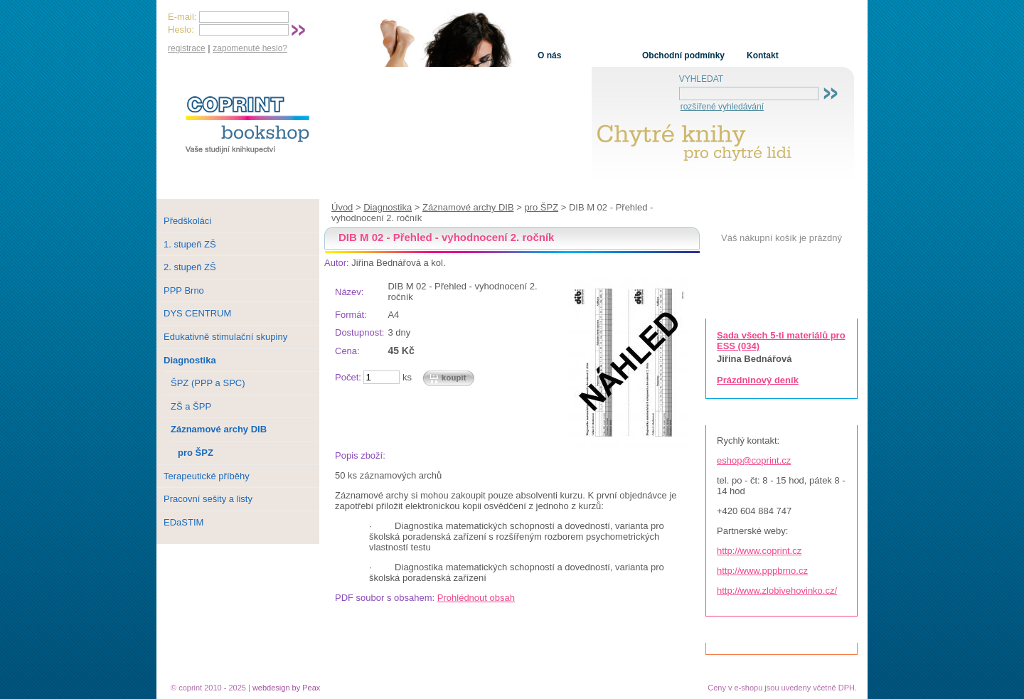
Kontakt (763, 55)
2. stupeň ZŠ (190, 267)
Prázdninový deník (758, 380)
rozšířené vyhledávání (722, 107)
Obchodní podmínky (683, 55)
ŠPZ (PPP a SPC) (208, 383)
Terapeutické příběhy (207, 476)
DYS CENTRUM (197, 313)
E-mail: (182, 16)
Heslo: (181, 29)
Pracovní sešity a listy (208, 498)
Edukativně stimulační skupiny (225, 336)
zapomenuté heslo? (250, 48)
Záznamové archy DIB (468, 207)
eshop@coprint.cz (754, 460)
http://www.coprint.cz (759, 550)
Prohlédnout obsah (476, 597)
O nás (549, 55)
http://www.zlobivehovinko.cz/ (777, 590)
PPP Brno (184, 290)
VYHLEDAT (701, 79)
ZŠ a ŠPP (191, 406)
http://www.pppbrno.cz (762, 570)
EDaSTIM (183, 522)
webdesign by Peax (286, 687)
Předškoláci (187, 220)
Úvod (342, 207)
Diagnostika (387, 207)
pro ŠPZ (541, 207)
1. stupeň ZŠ (190, 244)
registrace (187, 48)
